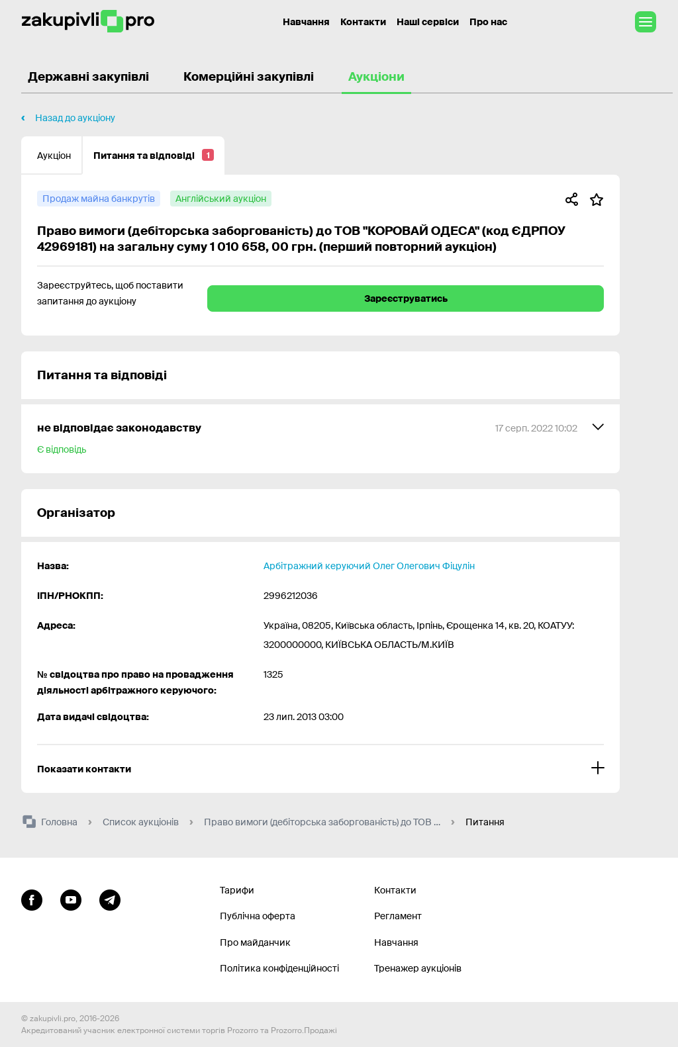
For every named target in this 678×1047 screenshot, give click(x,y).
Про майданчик (255, 942)
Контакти (363, 22)
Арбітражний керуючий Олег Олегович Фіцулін (369, 566)
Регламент (398, 916)
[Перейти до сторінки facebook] (31, 899)
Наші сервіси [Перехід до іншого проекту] (428, 22)
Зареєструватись (406, 298)
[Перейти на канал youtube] (70, 899)
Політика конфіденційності (279, 968)
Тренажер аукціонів (417, 968)
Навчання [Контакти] (306, 22)
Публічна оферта (257, 916)
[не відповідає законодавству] (320, 439)
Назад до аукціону (75, 118)
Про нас (488, 22)
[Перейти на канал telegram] (110, 899)
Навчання (396, 942)
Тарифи (237, 890)
